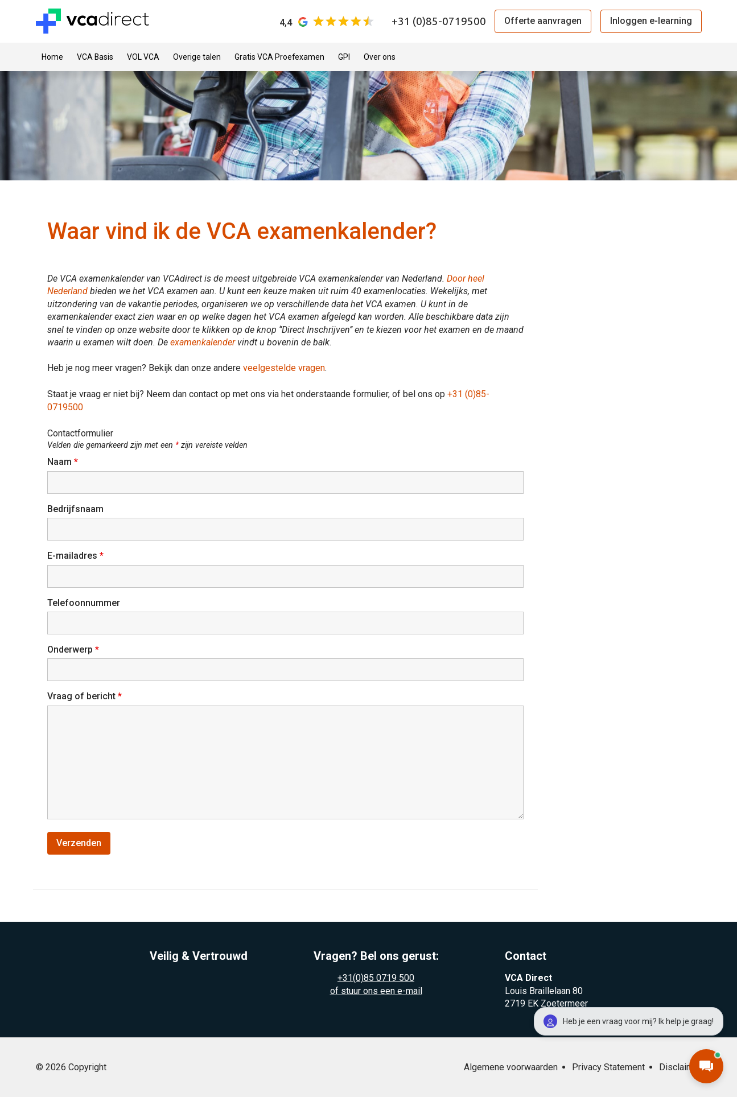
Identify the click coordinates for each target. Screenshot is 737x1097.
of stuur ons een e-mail (376, 990)
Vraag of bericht (84, 696)
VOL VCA (143, 56)
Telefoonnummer (83, 602)
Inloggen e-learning (651, 20)
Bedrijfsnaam (75, 509)
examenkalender (203, 342)
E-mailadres (75, 555)
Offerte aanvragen (543, 20)
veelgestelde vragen (284, 367)
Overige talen (197, 56)
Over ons (380, 56)
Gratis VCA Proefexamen (279, 56)
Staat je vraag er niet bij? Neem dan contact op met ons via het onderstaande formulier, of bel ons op (247, 394)
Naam (62, 461)
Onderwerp (73, 649)
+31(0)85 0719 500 (375, 977)
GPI (344, 56)
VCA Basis (95, 56)
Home (52, 56)
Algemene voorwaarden (511, 1067)
